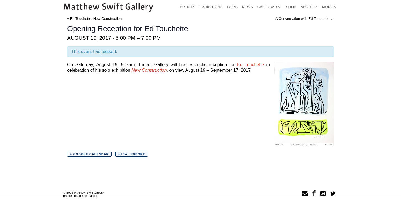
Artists (187, 7)
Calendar (269, 7)
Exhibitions (211, 7)
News (247, 7)
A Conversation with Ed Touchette (303, 18)
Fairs (232, 7)
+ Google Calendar (89, 154)
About (309, 7)
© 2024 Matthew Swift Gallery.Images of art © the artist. (83, 194)
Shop (291, 7)
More (330, 7)
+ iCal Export (131, 154)
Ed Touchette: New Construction (94, 18)
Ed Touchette (250, 64)
